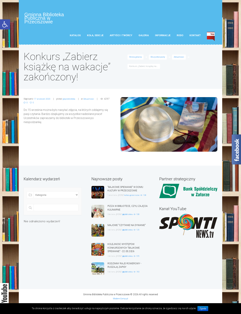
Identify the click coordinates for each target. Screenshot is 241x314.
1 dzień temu (114, 196)
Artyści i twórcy (121, 37)
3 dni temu (113, 216)
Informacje (162, 37)
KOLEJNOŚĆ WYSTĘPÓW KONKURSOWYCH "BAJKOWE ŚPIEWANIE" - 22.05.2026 (126, 250)
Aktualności (180, 58)
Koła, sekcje (95, 37)
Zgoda (203, 308)
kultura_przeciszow (138, 196)
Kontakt (195, 37)
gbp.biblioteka (72, 100)
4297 (30, 104)
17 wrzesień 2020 (43, 100)
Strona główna (135, 58)
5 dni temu (113, 277)
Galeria (144, 37)
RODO (180, 37)
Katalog (75, 37)
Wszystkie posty (158, 58)
